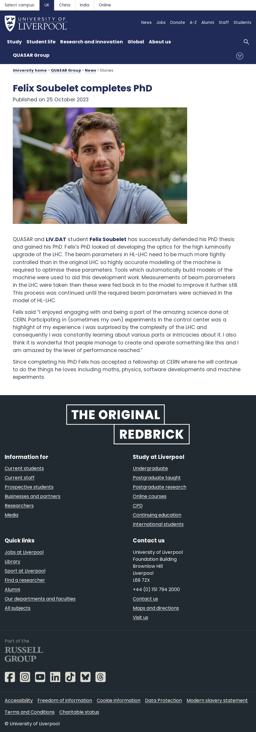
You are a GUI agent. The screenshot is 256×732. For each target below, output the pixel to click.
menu (239, 55)
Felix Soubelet (107, 239)
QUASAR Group (31, 55)
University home (30, 70)
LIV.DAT (56, 239)
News (90, 70)
